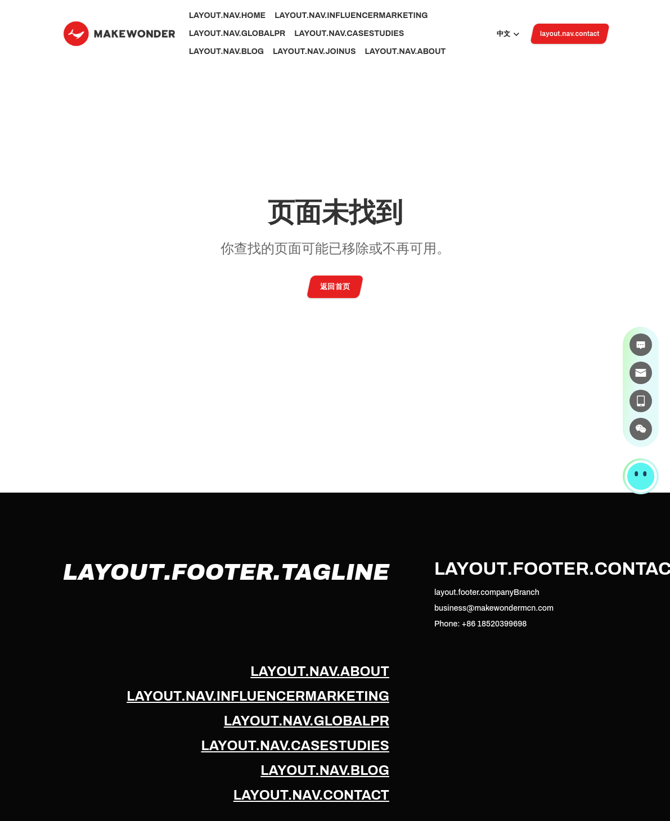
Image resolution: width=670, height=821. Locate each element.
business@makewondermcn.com (494, 608)
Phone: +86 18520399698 (480, 624)
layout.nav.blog (226, 51)
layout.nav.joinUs (314, 51)
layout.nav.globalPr (237, 33)
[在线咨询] (640, 344)
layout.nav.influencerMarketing (351, 15)
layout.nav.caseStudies (349, 33)
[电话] (640, 401)
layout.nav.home (227, 15)
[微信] (640, 429)
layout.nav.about (405, 51)
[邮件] (640, 373)
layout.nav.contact (311, 795)
